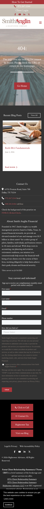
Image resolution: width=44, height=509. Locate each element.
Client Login (22, 10)
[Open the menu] (40, 22)
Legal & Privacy (10, 446)
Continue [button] (8, 505)
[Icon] (15, 14)
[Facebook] (14, 451)
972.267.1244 (22, 6)
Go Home (22, 86)
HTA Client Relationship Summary (22, 479)
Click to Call (23, 407)
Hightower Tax (22, 424)
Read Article (11, 167)
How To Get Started (22, 2)
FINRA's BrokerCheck (11, 212)
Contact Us (23, 416)
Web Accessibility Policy (30, 446)
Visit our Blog (22, 433)
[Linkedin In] (24, 451)
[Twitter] (29, 451)
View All (34, 115)
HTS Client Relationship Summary (22, 482)
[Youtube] (19, 451)
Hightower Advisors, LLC (13, 485)
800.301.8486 (10, 204)
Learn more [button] (8, 499)
